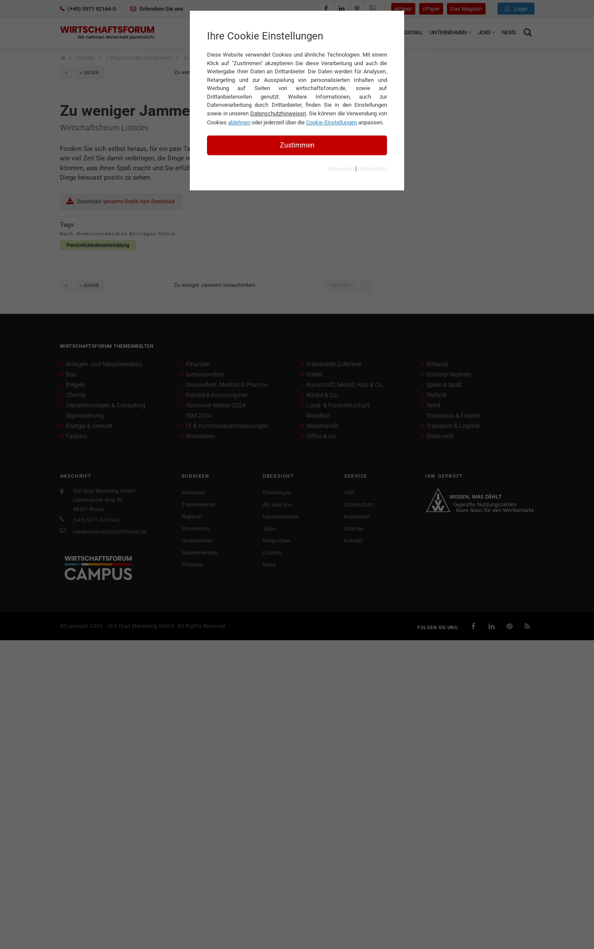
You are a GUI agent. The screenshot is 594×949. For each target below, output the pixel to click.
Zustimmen (297, 145)
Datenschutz (372, 169)
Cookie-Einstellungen (331, 122)
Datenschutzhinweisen (278, 113)
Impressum (341, 169)
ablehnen (239, 122)
